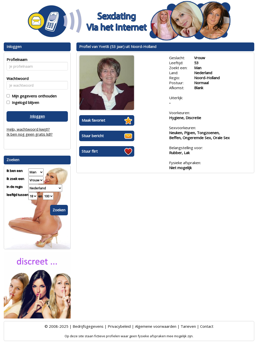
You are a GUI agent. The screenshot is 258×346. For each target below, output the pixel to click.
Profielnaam (16, 59)
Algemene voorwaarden (155, 326)
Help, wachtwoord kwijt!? (28, 129)
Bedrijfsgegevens (88, 326)
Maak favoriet (93, 120)
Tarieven (188, 326)
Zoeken (59, 209)
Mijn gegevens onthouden (33, 95)
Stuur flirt (90, 151)
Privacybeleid (119, 326)
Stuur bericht (93, 135)
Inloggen (37, 116)
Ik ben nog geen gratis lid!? (30, 134)
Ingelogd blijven (24, 102)
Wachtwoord (16, 78)
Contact (206, 326)
